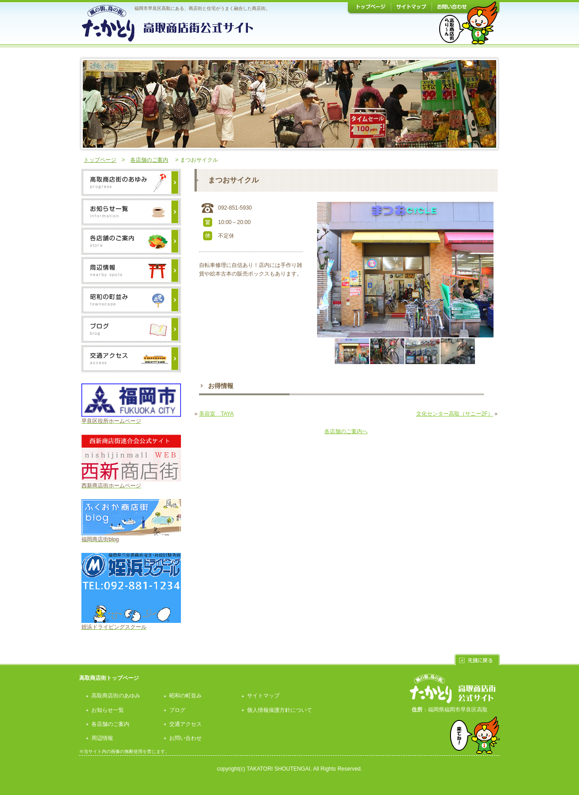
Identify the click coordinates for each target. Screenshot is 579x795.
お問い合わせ (185, 738)
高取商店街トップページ (109, 678)
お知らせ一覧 (107, 710)
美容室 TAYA (216, 414)
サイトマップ (263, 695)
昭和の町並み (185, 695)
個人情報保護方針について (279, 710)
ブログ (177, 710)
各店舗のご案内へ (346, 431)
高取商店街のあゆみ (115, 695)
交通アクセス (185, 724)
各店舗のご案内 (149, 160)
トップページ (100, 160)
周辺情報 (102, 738)
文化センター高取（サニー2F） (454, 414)
